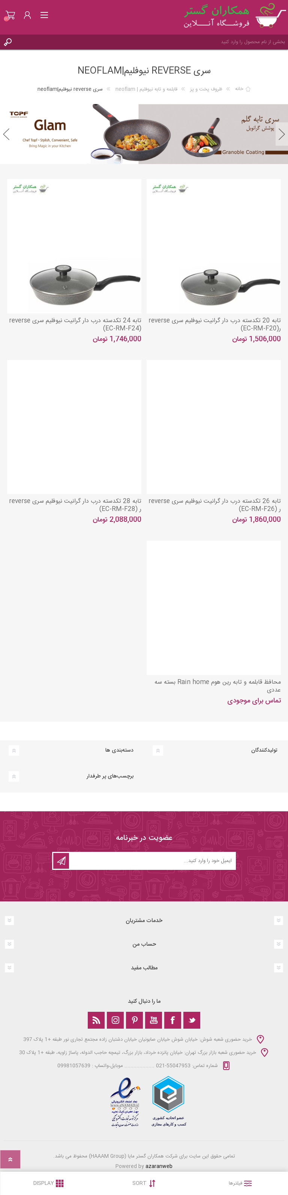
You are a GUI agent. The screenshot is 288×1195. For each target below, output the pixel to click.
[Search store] (151, 42)
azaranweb (159, 1166)
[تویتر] (191, 1020)
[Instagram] (115, 1020)
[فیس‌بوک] (172, 1020)
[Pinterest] (134, 1020)
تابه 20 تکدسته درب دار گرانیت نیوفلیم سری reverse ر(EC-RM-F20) (214, 325)
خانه (239, 89)
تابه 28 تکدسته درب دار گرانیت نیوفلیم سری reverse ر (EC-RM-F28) (75, 506)
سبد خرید (10, 15)
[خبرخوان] (96, 1020)
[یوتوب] (153, 1020)
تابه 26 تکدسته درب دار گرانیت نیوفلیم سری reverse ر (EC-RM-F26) (214, 506)
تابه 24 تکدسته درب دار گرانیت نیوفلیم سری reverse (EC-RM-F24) (75, 325)
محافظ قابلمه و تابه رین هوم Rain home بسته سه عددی (217, 687)
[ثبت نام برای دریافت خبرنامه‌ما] (152, 861)
